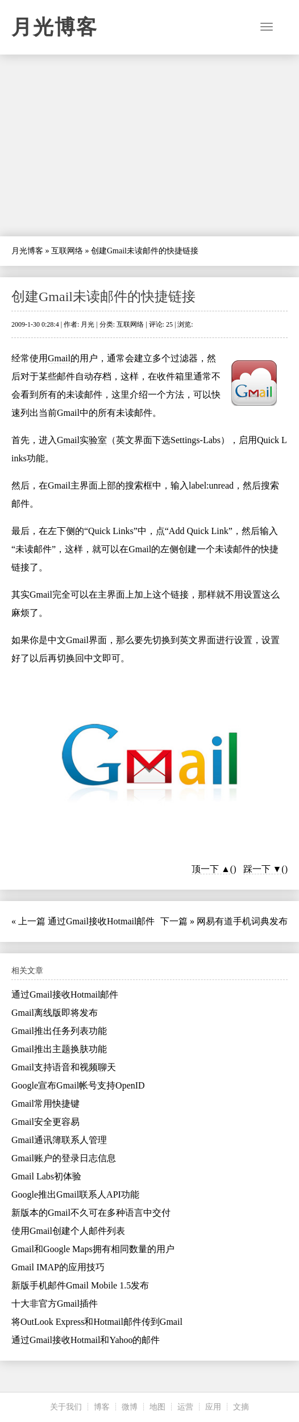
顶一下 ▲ (211, 869)
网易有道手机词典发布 (242, 921)
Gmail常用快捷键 (45, 1103)
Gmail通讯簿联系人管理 (59, 1140)
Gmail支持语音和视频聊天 (63, 1067)
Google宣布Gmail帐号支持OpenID (78, 1085)
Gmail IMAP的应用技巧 (58, 1267)
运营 (185, 1407)
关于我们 (66, 1407)
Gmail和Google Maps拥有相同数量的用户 (93, 1249)
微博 (130, 1407)
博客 (102, 1407)
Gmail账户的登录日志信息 (63, 1158)
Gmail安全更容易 (45, 1122)
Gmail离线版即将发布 (54, 1012)
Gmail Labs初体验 (46, 1176)
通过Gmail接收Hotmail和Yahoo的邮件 (85, 1340)
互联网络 (67, 251)
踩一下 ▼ (262, 869)
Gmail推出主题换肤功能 (59, 1049)
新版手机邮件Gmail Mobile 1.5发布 (80, 1285)
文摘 (241, 1407)
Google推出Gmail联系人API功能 (75, 1194)
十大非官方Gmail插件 (54, 1303)
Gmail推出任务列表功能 (59, 1031)
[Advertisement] (149, 145)
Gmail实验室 (82, 440)
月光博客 (54, 27)
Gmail (59, 358)
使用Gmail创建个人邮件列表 (68, 1231)
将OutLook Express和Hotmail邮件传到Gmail (96, 1322)
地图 (157, 1407)
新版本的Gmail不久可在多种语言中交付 (91, 1212)
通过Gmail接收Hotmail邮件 (101, 921)
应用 (213, 1407)
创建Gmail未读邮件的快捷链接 (103, 296)
